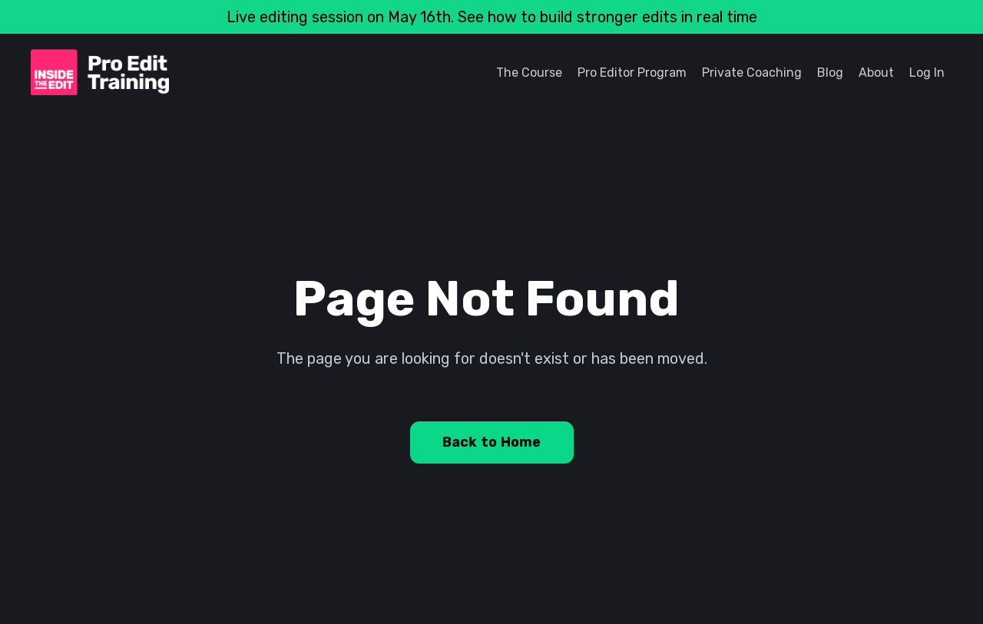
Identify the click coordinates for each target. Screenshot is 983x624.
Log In (927, 72)
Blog (830, 72)
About (876, 72)
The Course (529, 72)
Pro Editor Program (632, 72)
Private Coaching (752, 72)
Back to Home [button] (491, 442)
